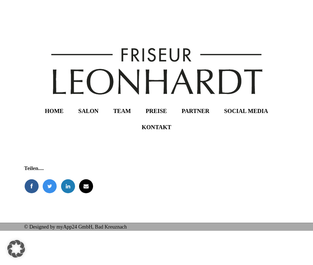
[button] (16, 249)
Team (122, 111)
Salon (88, 111)
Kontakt (156, 127)
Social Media (246, 111)
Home (54, 111)
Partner (196, 111)
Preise (156, 111)
